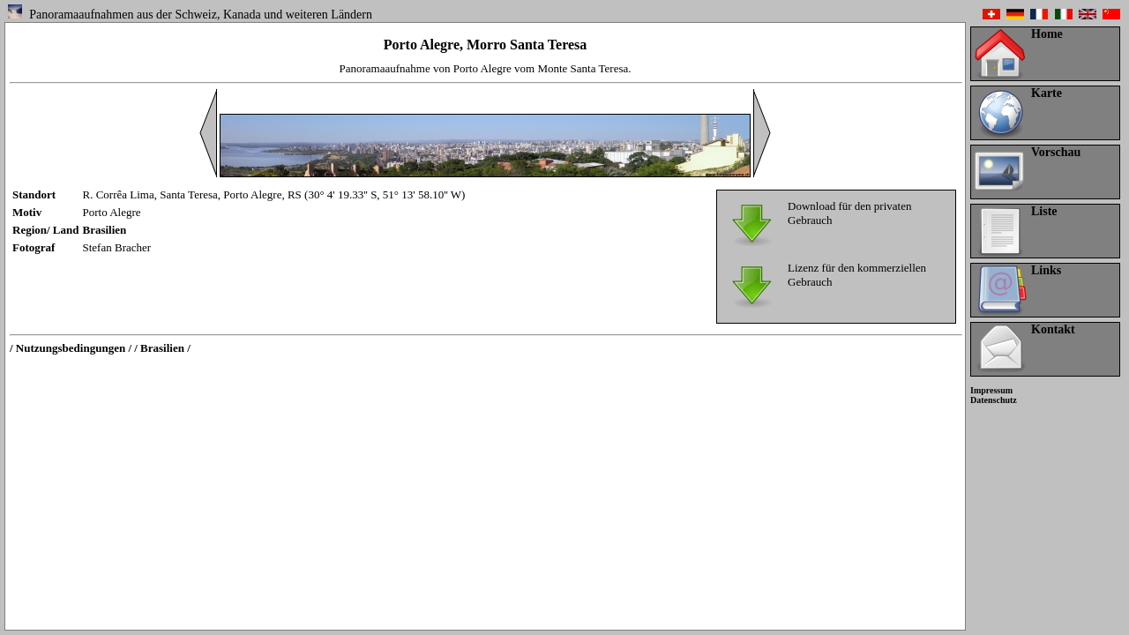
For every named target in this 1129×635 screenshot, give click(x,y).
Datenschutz (993, 400)
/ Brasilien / (162, 348)
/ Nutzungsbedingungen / (70, 348)
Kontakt (1053, 329)
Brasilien (105, 229)
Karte (1046, 93)
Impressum (991, 390)
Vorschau (1055, 152)
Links (1046, 270)
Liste (1044, 211)
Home (1047, 34)
